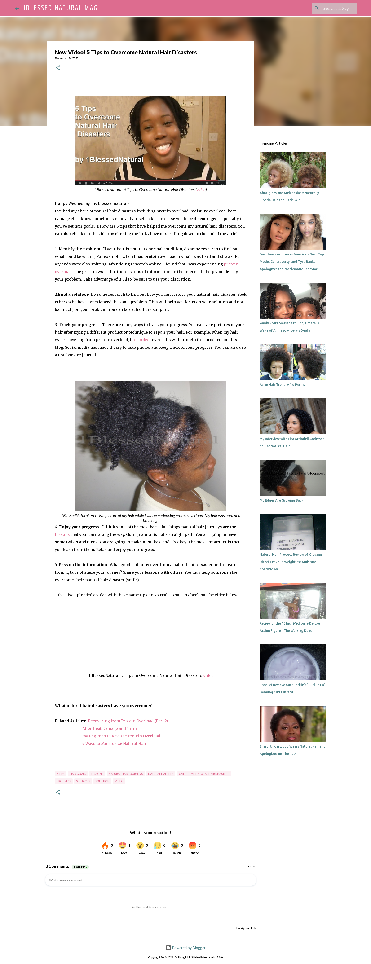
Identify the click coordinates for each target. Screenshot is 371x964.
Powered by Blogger (186, 947)
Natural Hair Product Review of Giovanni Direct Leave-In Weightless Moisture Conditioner (291, 562)
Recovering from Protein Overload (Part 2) (128, 720)
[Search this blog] (332, 8)
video (201, 189)
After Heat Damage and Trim (109, 728)
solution (102, 781)
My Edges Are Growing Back (281, 500)
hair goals (78, 773)
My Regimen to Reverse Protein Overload (121, 736)
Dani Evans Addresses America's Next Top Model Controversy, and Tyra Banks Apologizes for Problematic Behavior (292, 261)
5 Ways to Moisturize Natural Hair (114, 743)
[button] (58, 68)
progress (64, 781)
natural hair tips (160, 773)
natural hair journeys (126, 773)
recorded (141, 339)
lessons (62, 534)
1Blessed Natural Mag (60, 8)
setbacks (83, 781)
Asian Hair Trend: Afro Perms (282, 385)
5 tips (60, 773)
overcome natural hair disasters (204, 773)
